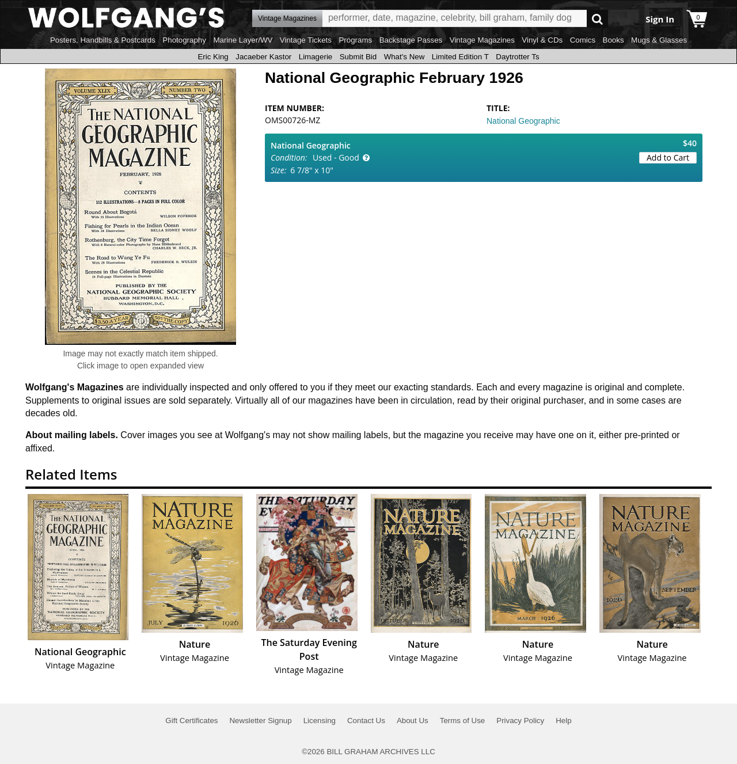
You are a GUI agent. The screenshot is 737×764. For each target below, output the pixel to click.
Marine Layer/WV (242, 40)
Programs (355, 40)
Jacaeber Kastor (263, 56)
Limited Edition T (460, 56)
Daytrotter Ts (517, 56)
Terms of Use (462, 720)
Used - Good (336, 157)
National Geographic (523, 121)
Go (597, 19)
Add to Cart (668, 157)
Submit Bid (358, 56)
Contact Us (366, 720)
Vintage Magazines (482, 40)
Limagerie (316, 56)
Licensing (319, 720)
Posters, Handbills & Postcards (102, 40)
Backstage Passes (411, 40)
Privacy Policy (520, 720)
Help (563, 720)
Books (613, 40)
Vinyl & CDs (542, 40)
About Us (412, 720)
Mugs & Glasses (659, 40)
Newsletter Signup (260, 720)
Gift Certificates (191, 720)
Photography (184, 40)
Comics (582, 40)
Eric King (212, 56)
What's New (404, 56)
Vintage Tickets (306, 40)
